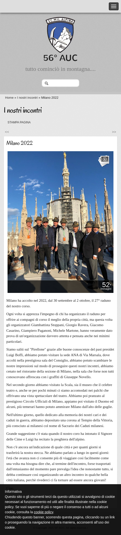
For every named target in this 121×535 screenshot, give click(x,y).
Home (9, 97)
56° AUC (60, 58)
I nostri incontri (27, 97)
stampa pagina (19, 122)
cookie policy (43, 512)
